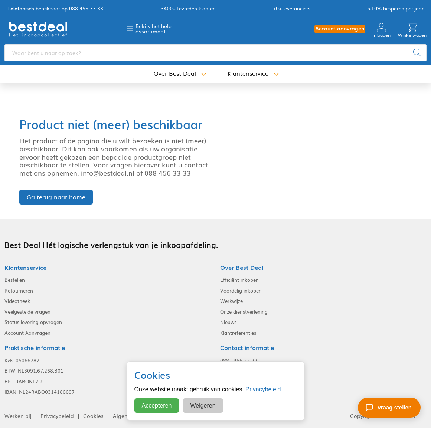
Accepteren (157, 405)
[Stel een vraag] (389, 408)
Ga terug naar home (56, 196)
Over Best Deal (175, 73)
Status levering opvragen (33, 322)
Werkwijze (231, 301)
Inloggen (381, 30)
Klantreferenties (238, 333)
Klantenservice (248, 73)
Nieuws (228, 322)
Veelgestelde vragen (27, 312)
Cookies (93, 416)
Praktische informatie (34, 347)
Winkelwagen (412, 30)
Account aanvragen (339, 28)
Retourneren (18, 291)
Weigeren (202, 405)
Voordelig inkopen (241, 291)
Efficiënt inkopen (239, 280)
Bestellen (14, 280)
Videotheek (17, 301)
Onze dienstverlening (244, 312)
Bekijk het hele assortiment (153, 28)
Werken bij (17, 416)
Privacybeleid (263, 389)
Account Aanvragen (27, 333)
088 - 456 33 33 (238, 360)
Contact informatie (247, 347)
